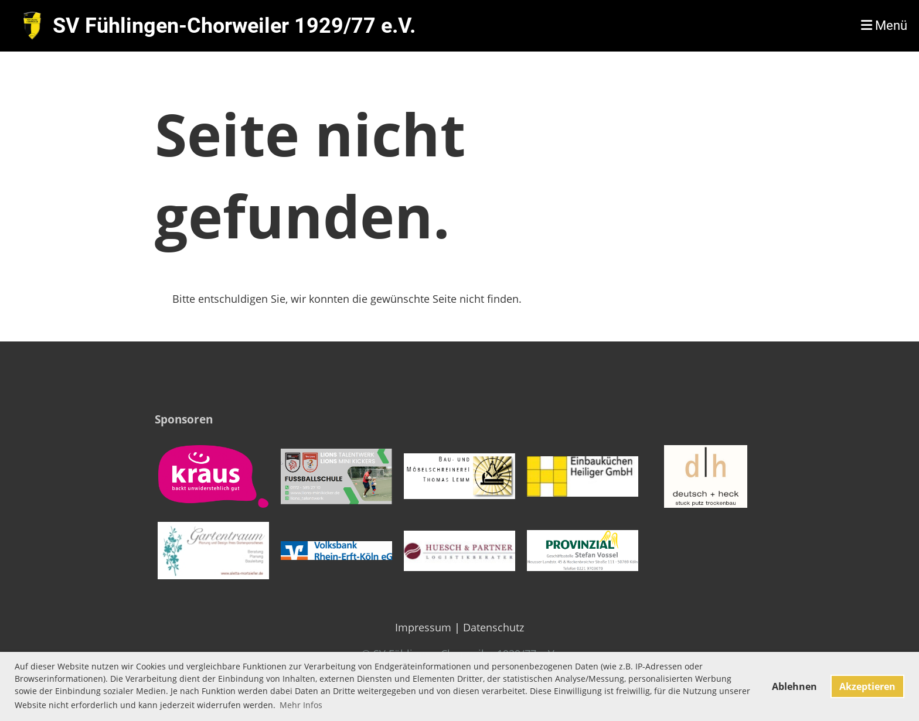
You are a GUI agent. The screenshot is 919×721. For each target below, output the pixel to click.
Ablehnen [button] (794, 686)
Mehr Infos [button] (301, 704)
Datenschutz (493, 627)
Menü (884, 25)
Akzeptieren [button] (867, 686)
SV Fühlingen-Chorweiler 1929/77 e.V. (234, 25)
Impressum (423, 627)
